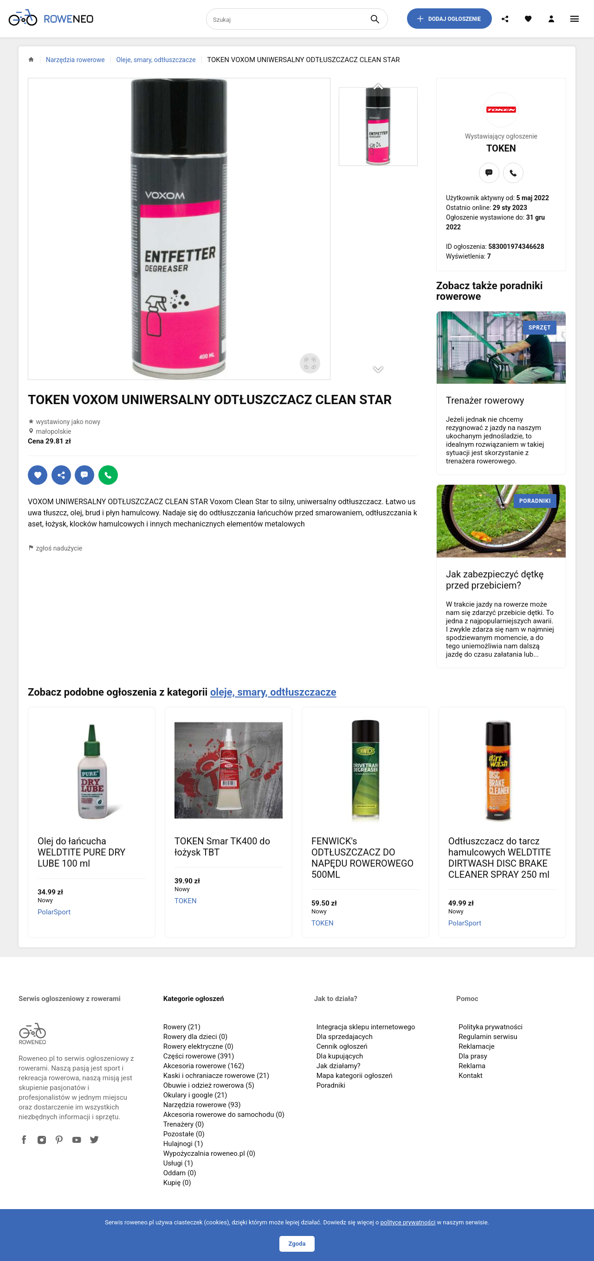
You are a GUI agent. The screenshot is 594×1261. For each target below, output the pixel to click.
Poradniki (331, 1085)
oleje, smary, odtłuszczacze (273, 692)
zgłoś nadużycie (55, 548)
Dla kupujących (339, 1056)
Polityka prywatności (490, 1027)
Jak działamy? (338, 1066)
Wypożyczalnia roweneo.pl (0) (209, 1153)
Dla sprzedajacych (344, 1037)
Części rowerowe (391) (198, 1056)
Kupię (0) (177, 1183)
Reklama (471, 1066)
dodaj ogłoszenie (448, 18)
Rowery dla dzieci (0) (195, 1037)
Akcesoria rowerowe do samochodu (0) (223, 1114)
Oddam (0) (179, 1173)
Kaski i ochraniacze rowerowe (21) (216, 1075)
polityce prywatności (408, 1222)
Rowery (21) (181, 1027)
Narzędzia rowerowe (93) (202, 1105)
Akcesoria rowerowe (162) (204, 1066)
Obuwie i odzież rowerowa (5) (208, 1085)
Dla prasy (472, 1056)
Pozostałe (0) (184, 1134)
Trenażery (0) (183, 1124)
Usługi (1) (178, 1163)
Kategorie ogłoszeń (193, 999)
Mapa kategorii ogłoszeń (354, 1075)
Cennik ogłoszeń (342, 1046)
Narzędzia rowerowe (75, 59)
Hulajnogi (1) (183, 1144)
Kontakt (470, 1075)
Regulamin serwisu (487, 1037)
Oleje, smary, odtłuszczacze (155, 59)
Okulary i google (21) (195, 1095)
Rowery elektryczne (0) (198, 1046)
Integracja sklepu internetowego (365, 1027)
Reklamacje (476, 1046)
